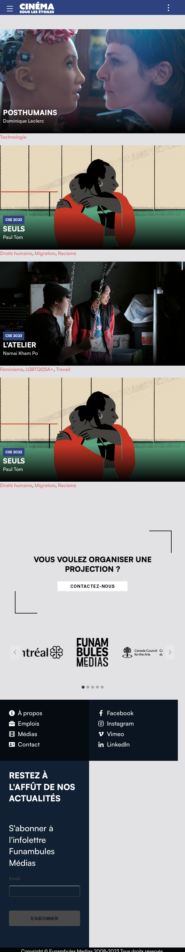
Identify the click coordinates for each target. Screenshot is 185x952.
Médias (27, 734)
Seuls (14, 228)
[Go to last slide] (15, 652)
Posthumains (30, 112)
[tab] (83, 687)
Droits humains (16, 253)
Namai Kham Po (20, 353)
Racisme (67, 253)
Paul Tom (13, 237)
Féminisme (11, 369)
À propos (30, 713)
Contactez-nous (92, 586)
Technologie (13, 137)
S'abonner (44, 918)
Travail (63, 369)
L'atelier (19, 344)
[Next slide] (170, 652)
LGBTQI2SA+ (40, 369)
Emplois (28, 723)
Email (14, 878)
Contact (29, 744)
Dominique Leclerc (23, 121)
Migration (45, 253)
